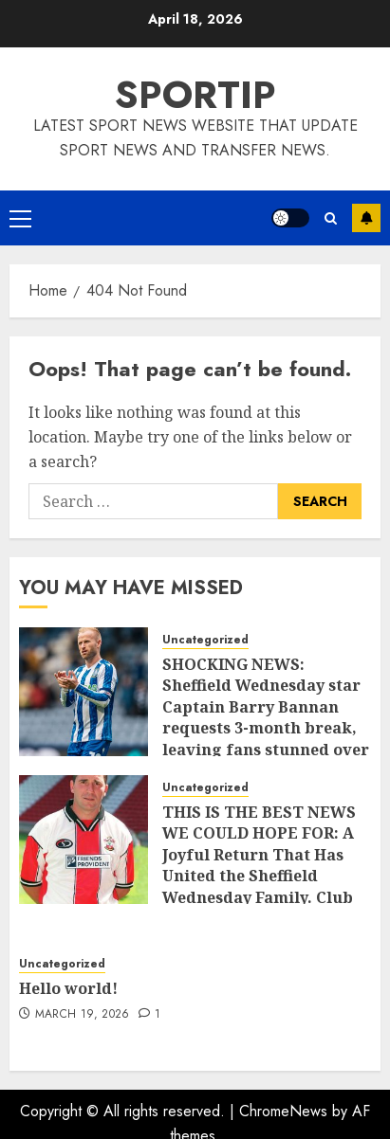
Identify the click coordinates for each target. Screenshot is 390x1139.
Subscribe (366, 218)
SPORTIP (195, 94)
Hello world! (68, 988)
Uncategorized (205, 640)
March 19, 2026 (82, 1014)
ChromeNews (283, 1111)
